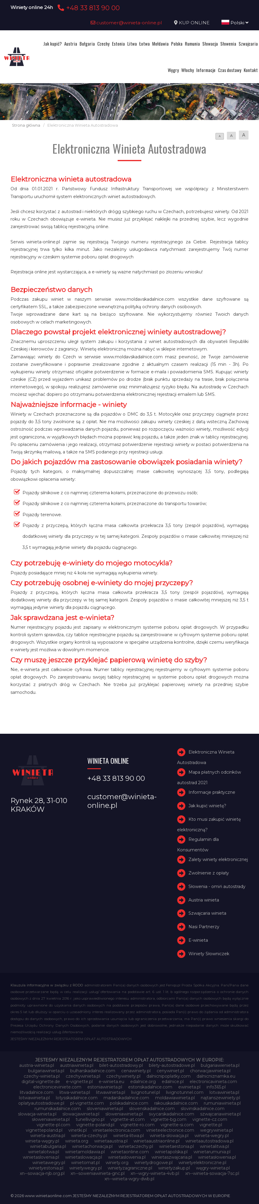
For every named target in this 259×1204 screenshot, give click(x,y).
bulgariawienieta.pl (220, 1065)
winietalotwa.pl (43, 1151)
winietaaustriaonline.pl (156, 1141)
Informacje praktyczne (211, 792)
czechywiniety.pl (123, 1076)
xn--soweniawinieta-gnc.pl (98, 1173)
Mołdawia (160, 43)
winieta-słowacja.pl (169, 1135)
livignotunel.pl (145, 1092)
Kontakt (251, 70)
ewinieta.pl (189, 1087)
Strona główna (26, 125)
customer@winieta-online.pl (126, 23)
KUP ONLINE (194, 23)
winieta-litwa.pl (128, 1135)
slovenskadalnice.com (152, 1108)
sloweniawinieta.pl (124, 1114)
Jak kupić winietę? (207, 805)
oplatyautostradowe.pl (41, 1103)
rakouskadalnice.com (176, 1103)
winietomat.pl (85, 1162)
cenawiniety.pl (136, 1070)
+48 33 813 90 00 (88, 8)
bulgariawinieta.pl (46, 1070)
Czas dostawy (229, 70)
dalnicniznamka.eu (216, 1076)
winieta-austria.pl (47, 1135)
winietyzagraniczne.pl (130, 1168)
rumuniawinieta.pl (222, 1103)
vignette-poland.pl (95, 1124)
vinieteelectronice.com (170, 1130)
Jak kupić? (52, 43)
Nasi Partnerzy (203, 926)
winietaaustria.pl (111, 1141)
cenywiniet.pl (170, 1070)
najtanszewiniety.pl (220, 1097)
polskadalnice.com (129, 1103)
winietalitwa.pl (214, 1146)
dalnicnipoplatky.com (168, 1076)
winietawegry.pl (48, 1162)
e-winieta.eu (111, 1081)
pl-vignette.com (87, 1103)
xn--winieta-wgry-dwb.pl (129, 1178)
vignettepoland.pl (44, 1130)
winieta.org (76, 1141)
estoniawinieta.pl (104, 1087)
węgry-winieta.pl (213, 1168)
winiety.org (117, 1162)
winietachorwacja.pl (92, 1146)
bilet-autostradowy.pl (121, 1065)
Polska (176, 43)
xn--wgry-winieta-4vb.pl (155, 1173)
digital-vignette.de (41, 1081)
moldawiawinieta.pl (175, 1097)
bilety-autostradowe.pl (172, 1065)
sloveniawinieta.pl (105, 1108)
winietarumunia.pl (212, 1151)
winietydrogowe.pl (153, 1162)
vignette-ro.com (137, 1124)
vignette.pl (211, 1124)
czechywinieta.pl (83, 1076)
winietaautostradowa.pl (209, 1141)
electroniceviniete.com (57, 1087)
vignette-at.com (127, 1119)
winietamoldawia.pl (85, 1151)
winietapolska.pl (171, 1151)
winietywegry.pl (85, 1168)
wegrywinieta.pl (216, 1130)
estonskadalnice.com (150, 1087)
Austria (70, 43)
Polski (234, 23)
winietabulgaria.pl (48, 1146)
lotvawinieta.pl (224, 1092)
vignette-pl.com (53, 1124)
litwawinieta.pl (110, 1092)
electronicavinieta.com (213, 1081)
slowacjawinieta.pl (80, 1114)
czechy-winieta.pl (42, 1076)
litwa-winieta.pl (74, 1092)
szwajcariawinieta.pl (220, 1114)
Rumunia (192, 43)
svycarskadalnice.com (171, 1114)
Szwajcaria (248, 43)
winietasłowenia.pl (217, 1157)
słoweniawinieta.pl (51, 1119)
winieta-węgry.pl (42, 1141)
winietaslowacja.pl (83, 1157)
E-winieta (198, 940)
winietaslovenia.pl (41, 1157)
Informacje (205, 70)
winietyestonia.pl (46, 1168)
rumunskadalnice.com (58, 1108)
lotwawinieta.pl (34, 1097)
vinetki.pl (77, 1130)
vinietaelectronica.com (116, 1130)
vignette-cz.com (209, 1119)
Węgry (173, 70)
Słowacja (210, 43)
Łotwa (144, 43)
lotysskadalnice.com (77, 1097)
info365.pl (216, 1087)
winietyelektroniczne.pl (202, 1162)
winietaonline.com (130, 1151)
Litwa (132, 43)
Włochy (187, 70)
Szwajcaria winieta (207, 913)
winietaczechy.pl (136, 1146)
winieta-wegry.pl (211, 1135)
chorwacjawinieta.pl (210, 1070)
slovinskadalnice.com (202, 1108)
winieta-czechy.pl (89, 1135)
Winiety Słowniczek (208, 953)
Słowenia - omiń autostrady (216, 886)
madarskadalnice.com (126, 1097)
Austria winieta (203, 900)
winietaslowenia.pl (127, 1157)
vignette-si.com (177, 1124)
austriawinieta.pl (76, 1065)
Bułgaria (87, 43)
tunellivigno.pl (90, 1119)
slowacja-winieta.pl (37, 1114)
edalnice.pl (173, 1081)
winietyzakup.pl (174, 1168)
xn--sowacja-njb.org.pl (42, 1173)
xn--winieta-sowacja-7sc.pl (212, 1173)
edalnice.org (143, 1081)
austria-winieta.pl (36, 1065)
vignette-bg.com (168, 1119)
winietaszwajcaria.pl (172, 1157)
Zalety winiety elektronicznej (218, 859)
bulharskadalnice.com (92, 1070)
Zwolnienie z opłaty (208, 873)
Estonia (118, 43)
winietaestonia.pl (176, 1146)
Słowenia (228, 43)
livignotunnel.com (184, 1092)
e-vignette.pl (79, 1081)
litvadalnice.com (36, 1092)
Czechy (103, 43)
